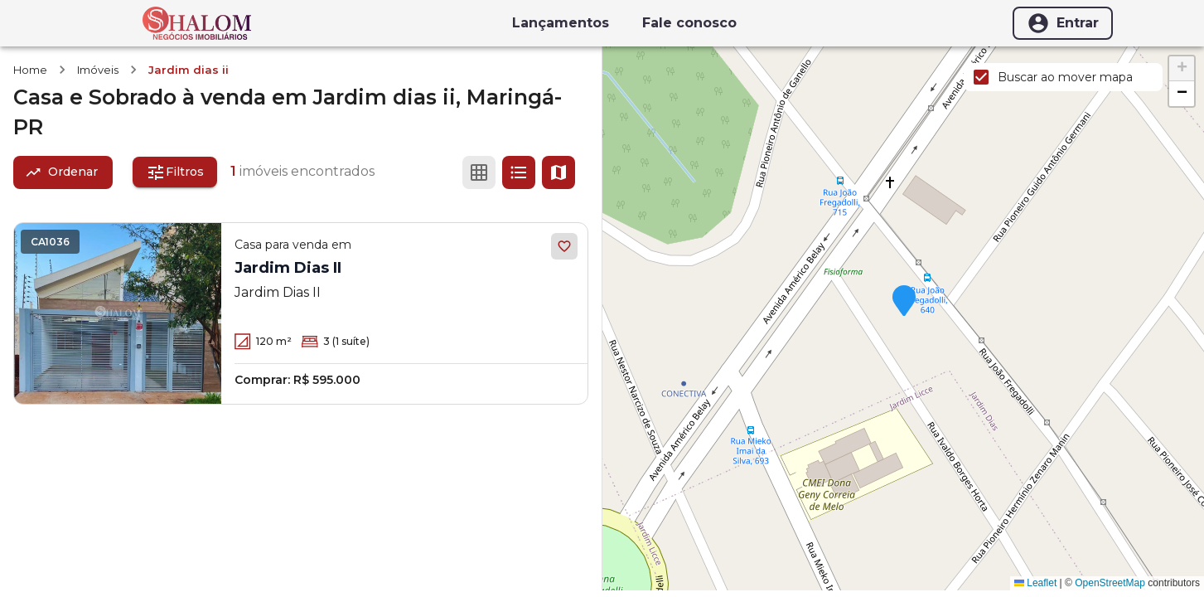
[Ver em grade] (479, 172)
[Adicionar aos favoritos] (564, 246)
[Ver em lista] (518, 172)
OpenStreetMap (1110, 583)
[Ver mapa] (558, 172)
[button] (904, 301)
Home (30, 69)
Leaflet (1035, 583)
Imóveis (97, 69)
